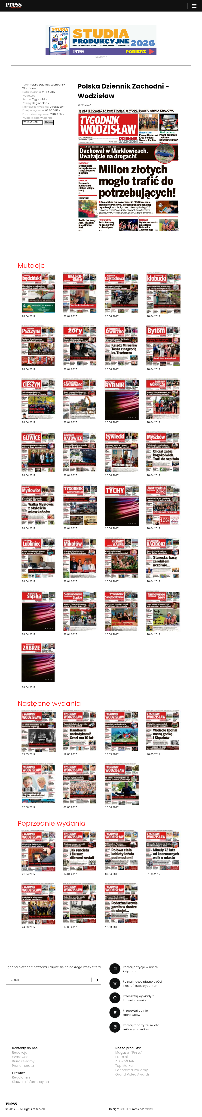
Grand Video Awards (132, 1074)
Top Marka (124, 1065)
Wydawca (20, 1057)
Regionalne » (40, 103)
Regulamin (21, 1077)
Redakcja (19, 1052)
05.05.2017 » (52, 110)
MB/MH (149, 1109)
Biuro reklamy (23, 1061)
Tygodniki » (39, 99)
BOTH (124, 1109)
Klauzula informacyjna (30, 1081)
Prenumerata (23, 1065)
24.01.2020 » (57, 107)
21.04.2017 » (57, 114)
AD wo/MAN (125, 1061)
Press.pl (121, 1057)
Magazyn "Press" (128, 1052)
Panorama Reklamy (131, 1070)
